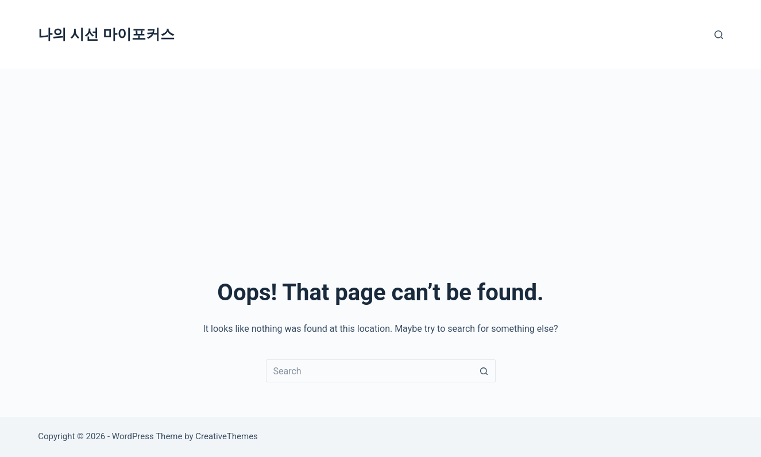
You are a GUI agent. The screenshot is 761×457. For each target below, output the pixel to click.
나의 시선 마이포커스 (106, 34)
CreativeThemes (226, 436)
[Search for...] (369, 370)
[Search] (718, 34)
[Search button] (484, 370)
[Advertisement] (380, 155)
